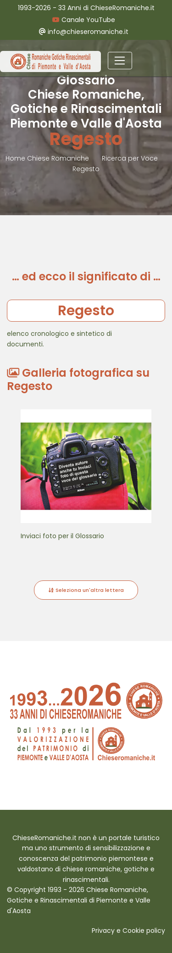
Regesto (86, 168)
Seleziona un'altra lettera (86, 590)
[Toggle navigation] (120, 60)
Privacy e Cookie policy (128, 930)
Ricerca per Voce (130, 158)
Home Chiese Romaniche (48, 158)
